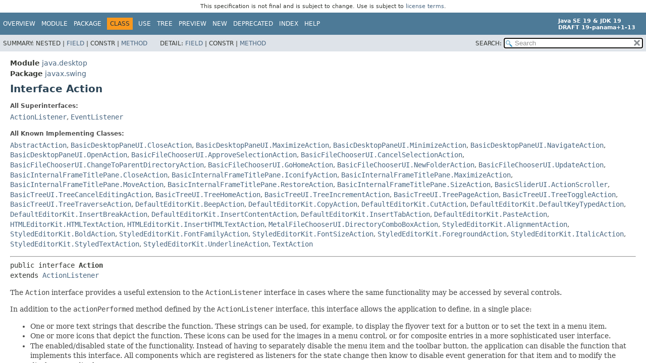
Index (288, 23)
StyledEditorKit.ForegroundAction (442, 234)
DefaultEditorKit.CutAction (413, 204)
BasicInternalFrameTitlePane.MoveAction (87, 184)
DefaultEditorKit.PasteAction (490, 214)
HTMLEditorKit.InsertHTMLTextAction (195, 224)
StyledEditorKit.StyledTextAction (74, 244)
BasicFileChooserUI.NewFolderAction (405, 165)
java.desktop (64, 63)
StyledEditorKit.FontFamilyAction (183, 234)
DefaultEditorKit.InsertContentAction (224, 214)
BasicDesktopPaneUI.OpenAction (68, 155)
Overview (19, 23)
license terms (425, 6)
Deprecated (253, 23)
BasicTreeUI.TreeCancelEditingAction (80, 195)
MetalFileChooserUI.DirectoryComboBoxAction (353, 224)
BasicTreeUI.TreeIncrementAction (327, 195)
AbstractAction (38, 145)
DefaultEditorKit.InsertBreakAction (78, 214)
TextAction (293, 244)
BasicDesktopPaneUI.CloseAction (131, 145)
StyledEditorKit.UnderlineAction (205, 244)
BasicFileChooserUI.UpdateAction (541, 165)
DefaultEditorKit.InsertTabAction (365, 214)
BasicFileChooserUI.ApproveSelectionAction (214, 155)
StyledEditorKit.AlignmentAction (504, 224)
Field (75, 43)
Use (144, 23)
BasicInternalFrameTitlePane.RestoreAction (250, 184)
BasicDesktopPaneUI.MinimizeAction (399, 145)
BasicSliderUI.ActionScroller (551, 184)
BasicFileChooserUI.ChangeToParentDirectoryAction (107, 165)
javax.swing (65, 74)
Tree (165, 23)
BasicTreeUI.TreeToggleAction (559, 195)
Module (54, 23)
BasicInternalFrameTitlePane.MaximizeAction (426, 175)
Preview (192, 23)
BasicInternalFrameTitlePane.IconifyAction (254, 175)
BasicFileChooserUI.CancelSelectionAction (381, 155)
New (219, 23)
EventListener (97, 117)
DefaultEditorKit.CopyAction (302, 204)
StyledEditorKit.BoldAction (62, 234)
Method (134, 43)
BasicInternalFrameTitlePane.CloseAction (89, 175)
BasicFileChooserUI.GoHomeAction (270, 165)
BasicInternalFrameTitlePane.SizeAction (414, 184)
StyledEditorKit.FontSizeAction (312, 234)
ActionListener (38, 117)
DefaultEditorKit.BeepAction (189, 204)
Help (312, 23)
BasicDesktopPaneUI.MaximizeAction (262, 145)
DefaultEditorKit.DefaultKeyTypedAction (547, 204)
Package (87, 23)
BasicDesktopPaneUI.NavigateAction (537, 145)
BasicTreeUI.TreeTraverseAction (70, 204)
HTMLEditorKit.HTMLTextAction (66, 224)
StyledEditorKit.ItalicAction (567, 234)
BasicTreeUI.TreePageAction (446, 195)
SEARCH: (488, 43)
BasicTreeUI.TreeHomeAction (207, 195)
